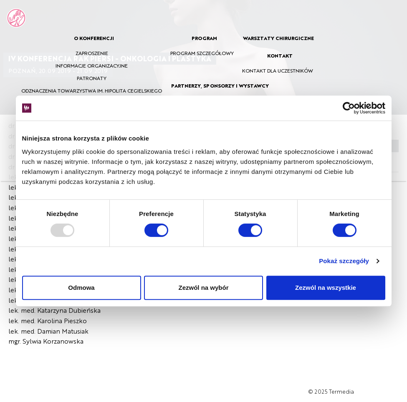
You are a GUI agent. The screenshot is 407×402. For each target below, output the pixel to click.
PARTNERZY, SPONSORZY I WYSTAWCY (220, 85)
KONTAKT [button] (280, 55)
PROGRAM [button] (204, 38)
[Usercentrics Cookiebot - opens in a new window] (348, 108)
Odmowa (81, 287)
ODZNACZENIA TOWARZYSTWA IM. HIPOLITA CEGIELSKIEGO (91, 90)
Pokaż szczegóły (344, 260)
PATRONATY (91, 78)
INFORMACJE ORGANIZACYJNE (92, 65)
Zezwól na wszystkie (325, 287)
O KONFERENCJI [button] (94, 38)
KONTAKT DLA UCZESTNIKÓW (277, 70)
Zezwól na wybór (203, 287)
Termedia (341, 391)
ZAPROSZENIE (92, 53)
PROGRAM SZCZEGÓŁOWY (202, 53)
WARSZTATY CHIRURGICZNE (278, 38)
